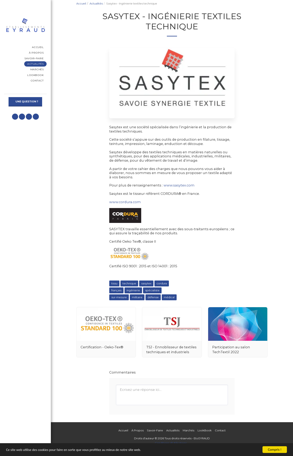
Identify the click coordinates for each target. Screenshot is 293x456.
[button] (15, 117)
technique (129, 283)
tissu (114, 283)
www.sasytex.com (179, 185)
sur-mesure (119, 297)
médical (169, 297)
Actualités (96, 3)
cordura (161, 283)
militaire (137, 297)
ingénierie (133, 290)
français (116, 290)
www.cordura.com (125, 202)
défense (153, 297)
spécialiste (152, 290)
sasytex (146, 283)
